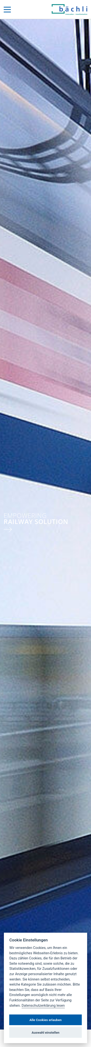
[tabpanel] (45, 524)
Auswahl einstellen (45, 1032)
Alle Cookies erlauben (45, 1020)
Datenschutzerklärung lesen (43, 1006)
